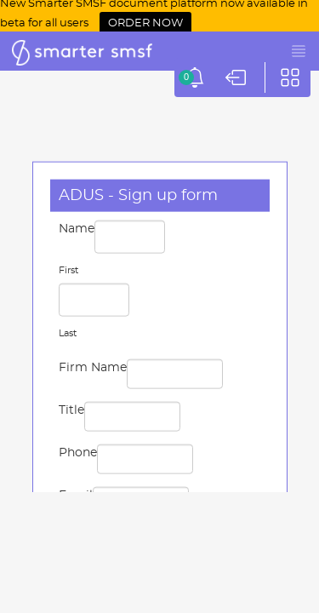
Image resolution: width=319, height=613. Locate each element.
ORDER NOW (145, 23)
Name (76, 229)
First (68, 270)
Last (68, 333)
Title (71, 410)
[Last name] (94, 300)
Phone (78, 453)
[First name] (129, 237)
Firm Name (93, 368)
